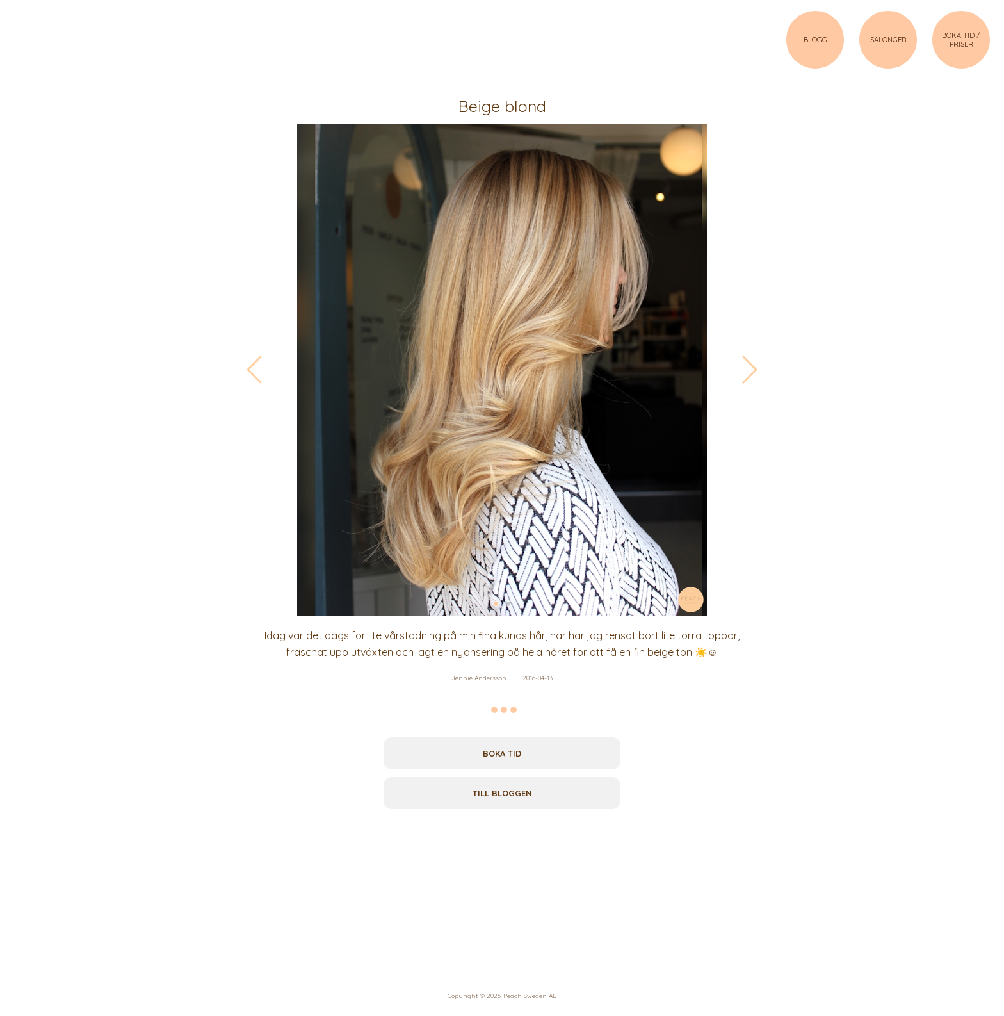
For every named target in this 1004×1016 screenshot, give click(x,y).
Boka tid (502, 753)
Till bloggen (502, 793)
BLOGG (815, 39)
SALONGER (888, 39)
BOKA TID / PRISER (961, 40)
